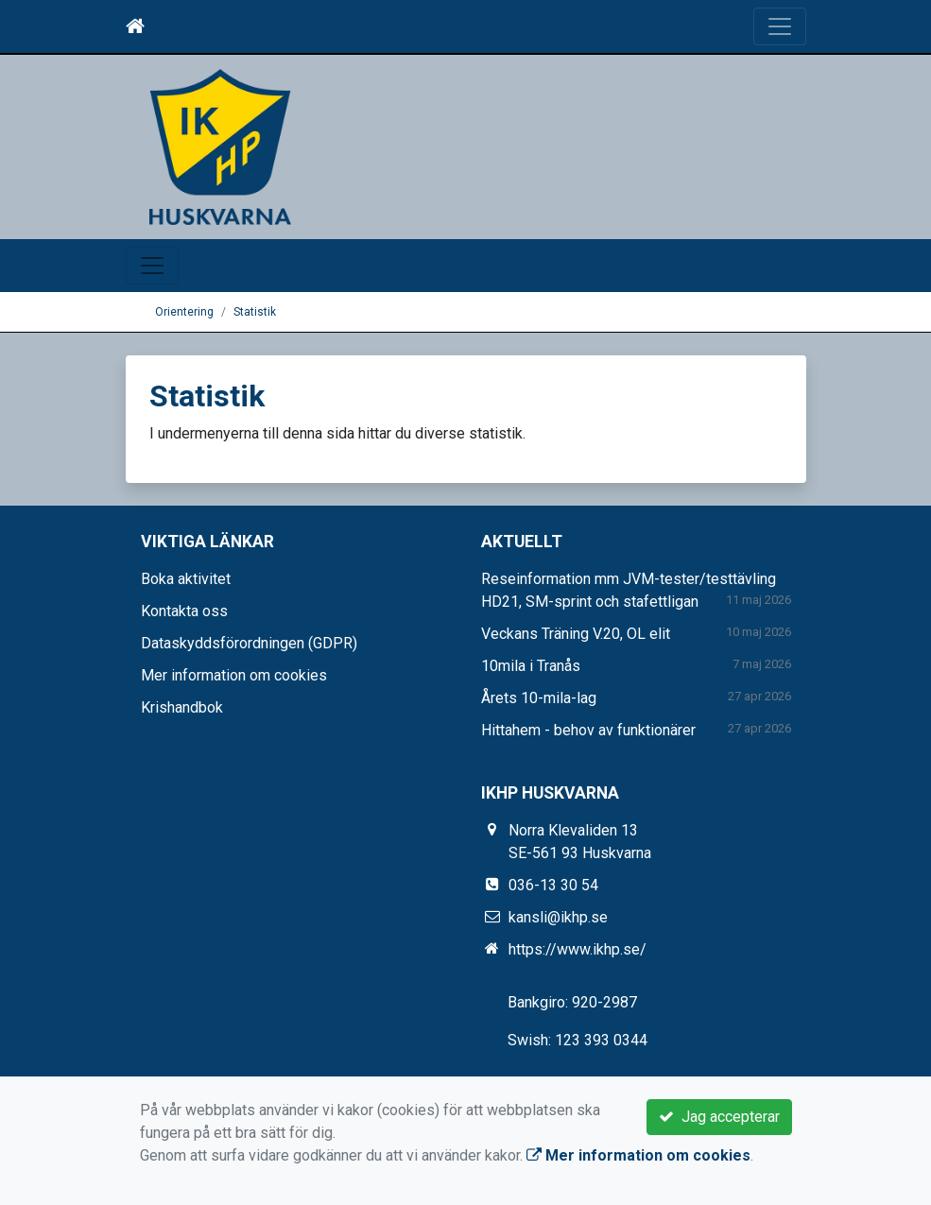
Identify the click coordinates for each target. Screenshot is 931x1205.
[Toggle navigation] (779, 26)
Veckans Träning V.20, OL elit (575, 634)
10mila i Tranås (530, 666)
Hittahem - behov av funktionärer (588, 730)
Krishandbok (182, 707)
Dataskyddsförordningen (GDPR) (249, 643)
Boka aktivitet (186, 579)
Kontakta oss (184, 611)
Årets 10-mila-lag (538, 698)
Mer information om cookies (234, 675)
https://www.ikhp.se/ (578, 949)
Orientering (184, 311)
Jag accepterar (719, 1117)
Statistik (254, 311)
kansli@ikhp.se (558, 917)
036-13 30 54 (553, 885)
